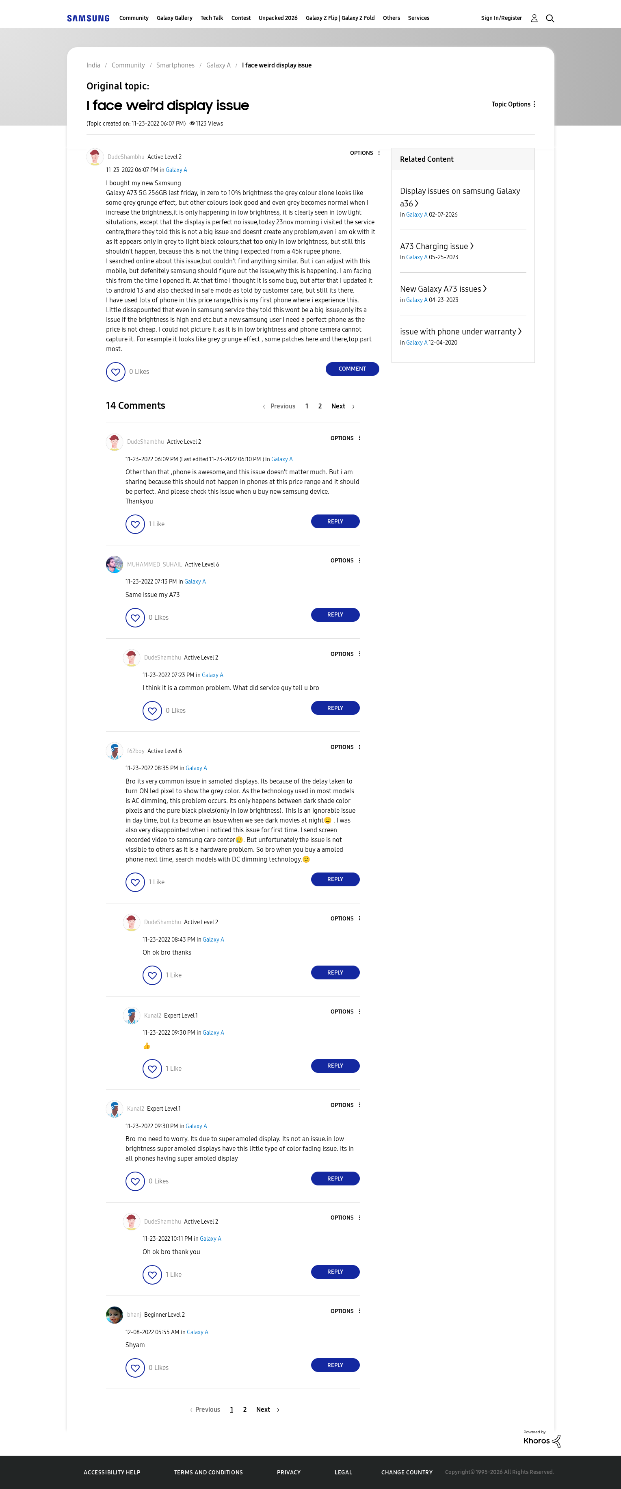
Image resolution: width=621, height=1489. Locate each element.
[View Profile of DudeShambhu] (126, 157)
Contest (241, 18)
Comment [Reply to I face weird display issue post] (352, 368)
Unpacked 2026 (278, 18)
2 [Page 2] (320, 406)
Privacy (289, 1472)
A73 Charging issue (434, 246)
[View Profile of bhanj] (134, 1314)
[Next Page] (343, 406)
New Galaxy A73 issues (440, 289)
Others (391, 18)
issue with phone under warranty (458, 331)
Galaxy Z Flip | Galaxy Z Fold (340, 18)
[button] (365, 153)
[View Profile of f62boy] (136, 751)
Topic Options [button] (511, 104)
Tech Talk (212, 18)
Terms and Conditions (208, 1472)
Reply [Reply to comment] (335, 521)
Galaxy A (176, 170)
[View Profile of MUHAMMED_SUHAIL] (154, 564)
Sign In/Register (501, 18)
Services (418, 18)
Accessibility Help (112, 1472)
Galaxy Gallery (175, 18)
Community (134, 18)
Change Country (407, 1472)
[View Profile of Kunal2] (152, 1015)
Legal (343, 1472)
